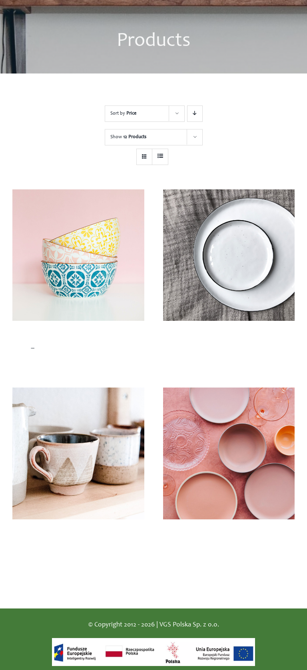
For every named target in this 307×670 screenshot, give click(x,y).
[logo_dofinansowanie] (153, 642)
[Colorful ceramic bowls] (78, 255)
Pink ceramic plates (192, 535)
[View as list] (160, 157)
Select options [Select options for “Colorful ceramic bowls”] (32, 364)
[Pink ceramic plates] (229, 453)
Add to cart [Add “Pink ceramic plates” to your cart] (180, 563)
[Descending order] (195, 113)
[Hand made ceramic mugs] (78, 453)
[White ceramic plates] (229, 255)
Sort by (123, 113)
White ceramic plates (194, 336)
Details (137, 364)
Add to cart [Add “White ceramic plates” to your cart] (180, 364)
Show (128, 137)
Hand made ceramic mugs (52, 535)
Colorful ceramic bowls (47, 336)
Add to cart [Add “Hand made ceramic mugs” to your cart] (29, 563)
